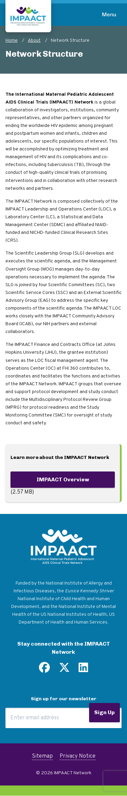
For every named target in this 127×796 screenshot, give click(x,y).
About (34, 40)
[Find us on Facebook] (44, 670)
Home (11, 40)
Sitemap (42, 756)
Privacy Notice (78, 756)
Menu (109, 14)
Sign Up (104, 712)
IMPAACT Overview (63, 479)
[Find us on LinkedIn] (83, 670)
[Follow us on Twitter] (64, 670)
